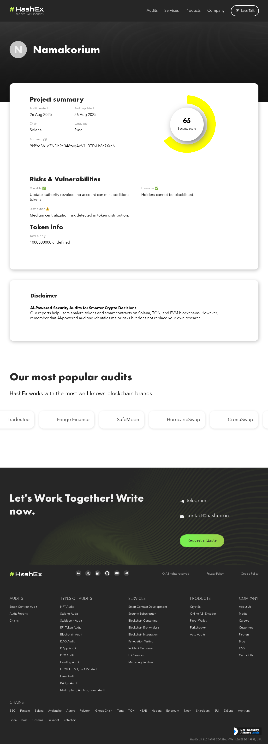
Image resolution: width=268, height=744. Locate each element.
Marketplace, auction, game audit (82, 690)
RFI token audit (70, 627)
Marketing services (140, 662)
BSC (12, 711)
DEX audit (67, 655)
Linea (13, 720)
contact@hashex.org (205, 516)
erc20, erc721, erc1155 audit (79, 669)
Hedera (156, 711)
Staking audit (69, 613)
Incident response (140, 648)
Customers (246, 627)
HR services (136, 655)
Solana (39, 711)
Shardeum (203, 711)
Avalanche (55, 711)
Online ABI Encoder (203, 613)
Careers (244, 620)
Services (171, 11)
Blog (242, 641)
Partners (244, 634)
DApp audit (68, 648)
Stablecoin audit (71, 620)
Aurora (70, 711)
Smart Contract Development (147, 607)
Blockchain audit (71, 634)
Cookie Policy (249, 573)
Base (24, 720)
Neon (187, 711)
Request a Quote (202, 541)
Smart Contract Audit (23, 607)
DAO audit (67, 641)
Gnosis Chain (103, 711)
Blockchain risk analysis (143, 627)
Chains (14, 620)
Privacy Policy (215, 573)
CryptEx (195, 607)
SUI (216, 711)
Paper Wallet (198, 620)
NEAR (143, 711)
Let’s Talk (245, 10)
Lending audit (69, 662)
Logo (27, 10)
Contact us (246, 655)
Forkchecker (198, 627)
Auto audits (197, 634)
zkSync (228, 711)
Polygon (85, 711)
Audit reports (19, 613)
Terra (120, 711)
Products (193, 11)
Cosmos (37, 720)
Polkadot (53, 720)
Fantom (25, 711)
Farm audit (67, 676)
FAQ (242, 648)
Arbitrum (244, 711)
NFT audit (67, 607)
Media (243, 613)
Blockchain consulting (143, 620)
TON (131, 711)
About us (245, 607)
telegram (193, 500)
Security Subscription (142, 613)
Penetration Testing (141, 641)
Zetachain (70, 720)
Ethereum (172, 711)
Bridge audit (68, 683)
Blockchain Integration (143, 634)
